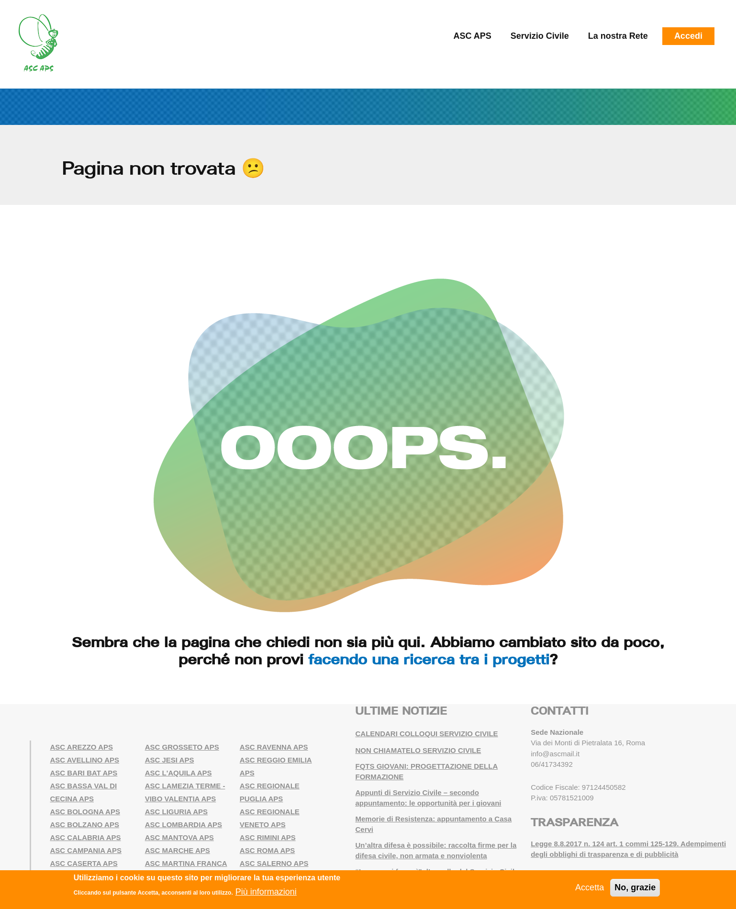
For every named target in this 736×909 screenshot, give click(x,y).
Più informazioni (266, 892)
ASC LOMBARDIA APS (183, 824)
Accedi (688, 36)
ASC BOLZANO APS (84, 824)
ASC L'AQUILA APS (178, 773)
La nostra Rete (618, 36)
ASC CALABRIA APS (85, 837)
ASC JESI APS (169, 760)
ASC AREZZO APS (81, 747)
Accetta (589, 887)
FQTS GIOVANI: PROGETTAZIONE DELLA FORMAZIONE (426, 771)
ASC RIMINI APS (268, 837)
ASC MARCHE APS (177, 850)
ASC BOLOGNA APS (85, 812)
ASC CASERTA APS (84, 863)
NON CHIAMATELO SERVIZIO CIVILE (418, 750)
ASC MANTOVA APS (179, 837)
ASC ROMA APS (267, 850)
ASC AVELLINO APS (84, 760)
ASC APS (472, 36)
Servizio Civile (540, 36)
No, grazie (635, 887)
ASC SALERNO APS (274, 863)
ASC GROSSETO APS (182, 747)
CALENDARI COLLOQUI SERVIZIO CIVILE (426, 733)
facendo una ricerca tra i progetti (428, 659)
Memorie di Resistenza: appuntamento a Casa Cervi (433, 824)
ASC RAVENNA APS (274, 747)
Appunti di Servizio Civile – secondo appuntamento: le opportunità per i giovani (428, 798)
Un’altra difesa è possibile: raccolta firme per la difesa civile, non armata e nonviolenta (435, 850)
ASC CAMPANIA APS (86, 850)
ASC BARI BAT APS (84, 773)
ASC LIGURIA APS (176, 812)
